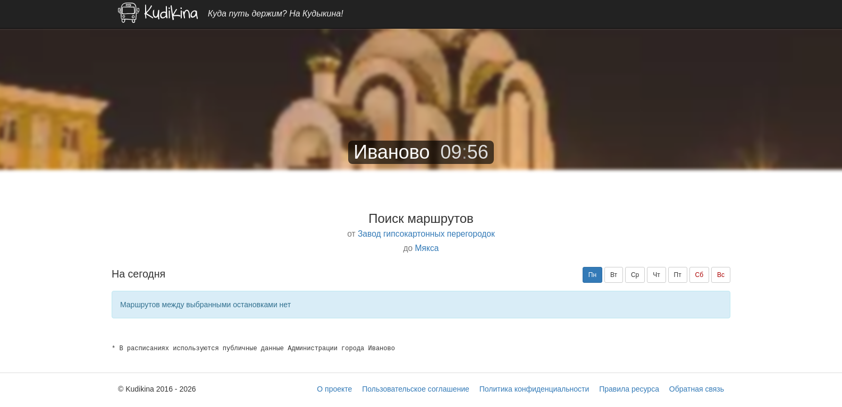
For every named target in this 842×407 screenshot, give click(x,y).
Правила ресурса (629, 389)
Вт (613, 275)
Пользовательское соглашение (415, 389)
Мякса (427, 248)
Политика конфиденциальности (534, 389)
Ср (635, 275)
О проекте (334, 389)
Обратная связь (696, 389)
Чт (656, 275)
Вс (721, 275)
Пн (592, 275)
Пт (677, 275)
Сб (699, 275)
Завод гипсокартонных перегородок (426, 233)
